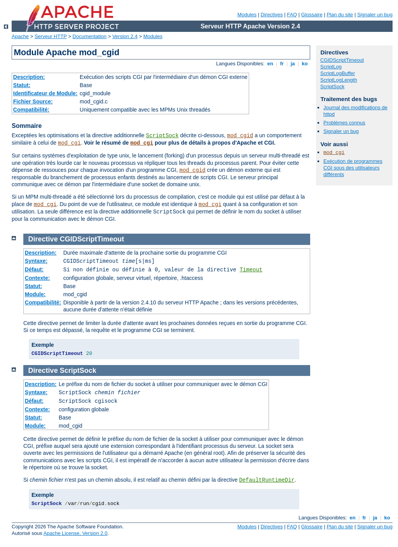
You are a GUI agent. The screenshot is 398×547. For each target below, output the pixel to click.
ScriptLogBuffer (337, 73)
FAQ (292, 14)
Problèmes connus (344, 123)
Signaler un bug (375, 14)
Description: (29, 77)
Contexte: (37, 278)
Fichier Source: (33, 101)
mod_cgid (240, 136)
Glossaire (312, 14)
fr (282, 63)
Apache (20, 36)
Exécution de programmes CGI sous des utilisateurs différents (352, 167)
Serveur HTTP (51, 36)
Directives (272, 14)
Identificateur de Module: (45, 93)
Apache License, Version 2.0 (76, 533)
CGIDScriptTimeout (342, 60)
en (270, 63)
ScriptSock (162, 136)
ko (304, 63)
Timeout (250, 270)
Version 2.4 (125, 36)
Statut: (21, 85)
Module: (35, 294)
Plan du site (339, 14)
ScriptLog (331, 67)
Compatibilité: (31, 110)
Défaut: (34, 269)
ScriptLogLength (338, 80)
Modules (247, 14)
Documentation (89, 36)
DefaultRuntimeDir (267, 480)
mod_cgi (69, 143)
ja (292, 63)
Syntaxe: (36, 261)
